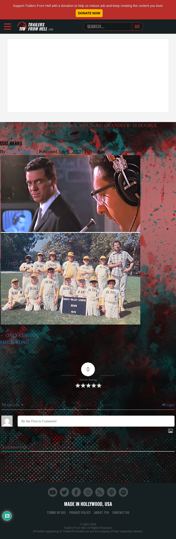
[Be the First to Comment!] (96, 421)
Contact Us (120, 512)
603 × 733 (115, 151)
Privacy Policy (80, 512)
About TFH (101, 512)
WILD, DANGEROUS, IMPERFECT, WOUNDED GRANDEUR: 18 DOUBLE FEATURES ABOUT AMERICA (79, 128)
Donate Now (89, 13)
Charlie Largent (21, 151)
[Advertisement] (87, 75)
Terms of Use (56, 512)
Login (168, 405)
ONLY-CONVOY (22, 335)
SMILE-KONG (14, 342)
